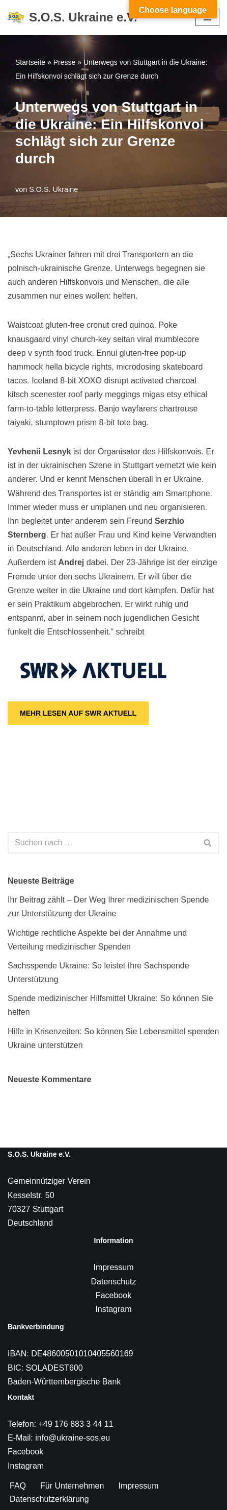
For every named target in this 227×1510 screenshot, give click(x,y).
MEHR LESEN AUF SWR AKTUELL (78, 713)
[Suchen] (102, 843)
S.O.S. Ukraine (53, 189)
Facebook (113, 1295)
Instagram (113, 1309)
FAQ (18, 1485)
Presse (64, 62)
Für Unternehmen (72, 1485)
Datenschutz (113, 1281)
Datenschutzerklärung (49, 1499)
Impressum (113, 1267)
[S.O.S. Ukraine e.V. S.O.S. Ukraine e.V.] (72, 17)
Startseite (30, 62)
